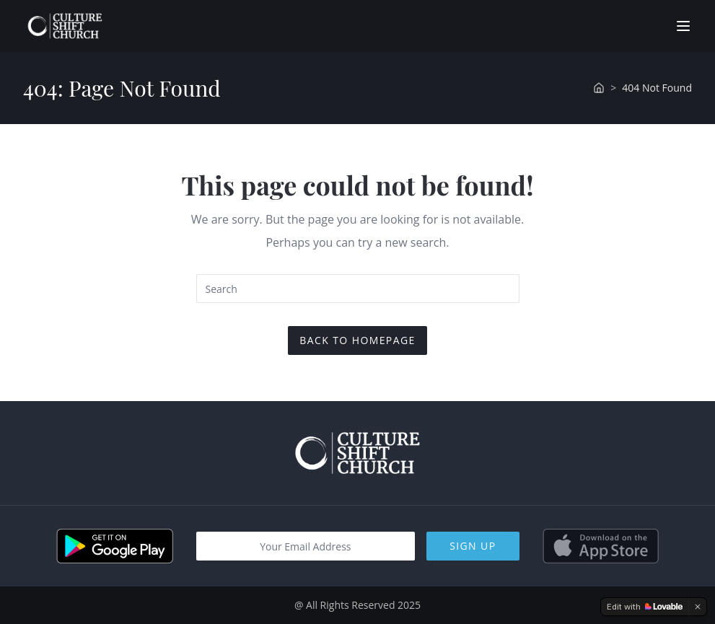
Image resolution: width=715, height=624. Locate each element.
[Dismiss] (697, 606)
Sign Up (472, 546)
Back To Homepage (357, 340)
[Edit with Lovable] (644, 606)
